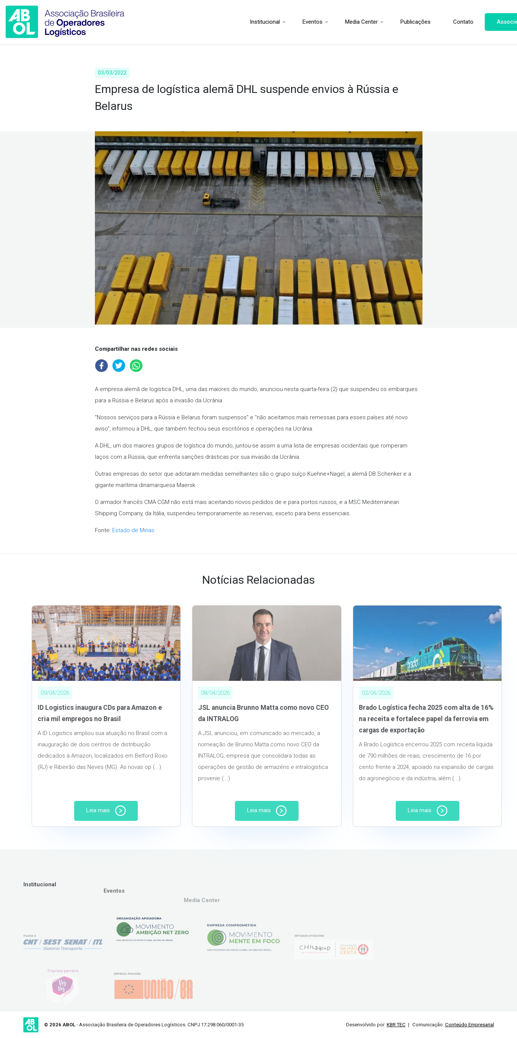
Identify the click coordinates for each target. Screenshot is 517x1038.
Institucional (237, 21)
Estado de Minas (133, 530)
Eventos (285, 21)
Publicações (388, 21)
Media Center (333, 21)
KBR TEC (396, 1024)
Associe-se (484, 21)
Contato (435, 21)
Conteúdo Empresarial (469, 1024)
